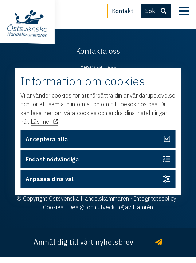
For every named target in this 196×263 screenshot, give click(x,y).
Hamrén (143, 207)
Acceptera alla (98, 139)
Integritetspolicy (155, 198)
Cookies (53, 207)
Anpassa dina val (98, 179)
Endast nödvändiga (98, 159)
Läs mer (44, 121)
